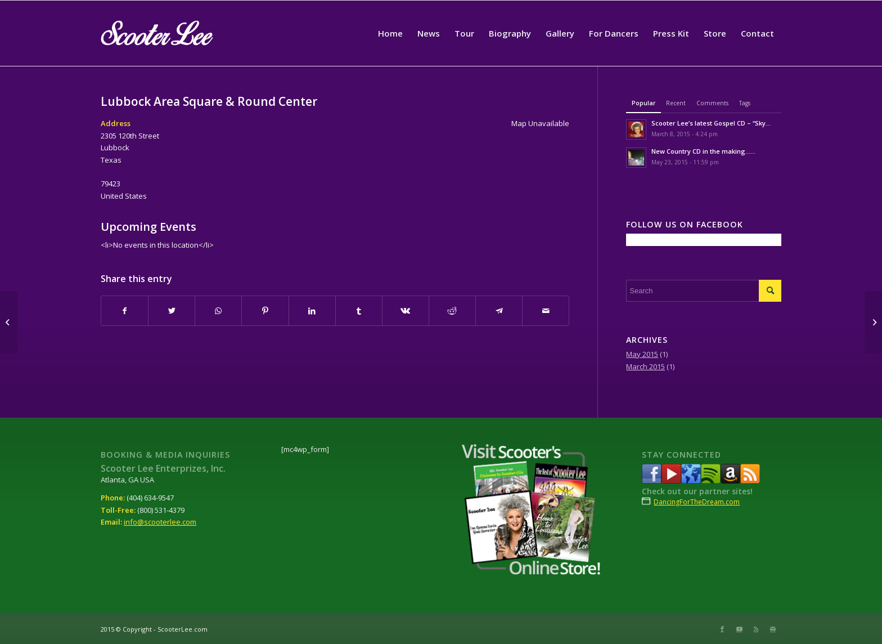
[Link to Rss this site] (756, 628)
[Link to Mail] (772, 628)
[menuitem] (390, 33)
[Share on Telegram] (499, 310)
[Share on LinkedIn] (312, 310)
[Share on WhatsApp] (218, 310)
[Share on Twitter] (171, 310)
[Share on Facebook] (124, 310)
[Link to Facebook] (722, 628)
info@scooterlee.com (160, 522)
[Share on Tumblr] (359, 310)
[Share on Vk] (405, 310)
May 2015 (642, 354)
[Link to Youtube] (739, 628)
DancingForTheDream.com (697, 502)
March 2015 (645, 366)
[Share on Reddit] (452, 310)
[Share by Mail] (546, 310)
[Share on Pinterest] (265, 310)
